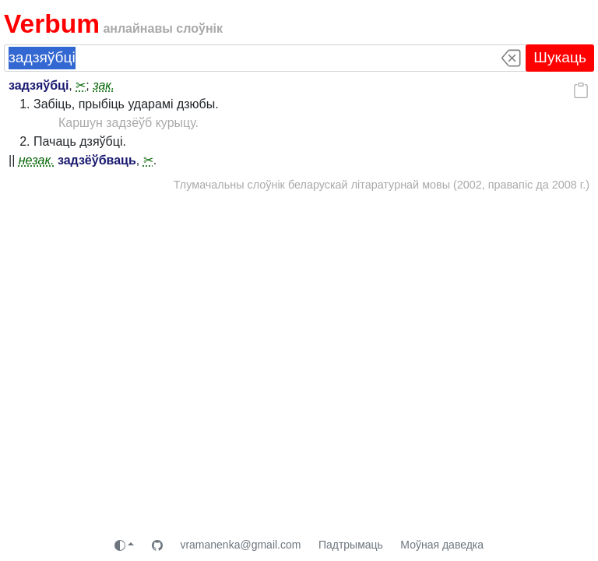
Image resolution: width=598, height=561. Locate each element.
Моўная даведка (442, 544)
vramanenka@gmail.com (240, 544)
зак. (103, 85)
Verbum (52, 23)
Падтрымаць (350, 544)
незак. (37, 160)
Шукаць (559, 57)
